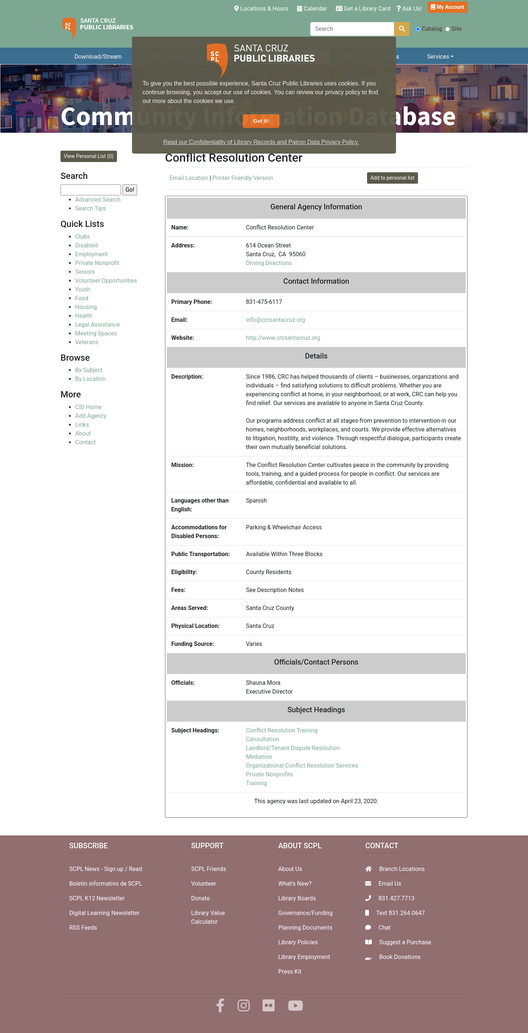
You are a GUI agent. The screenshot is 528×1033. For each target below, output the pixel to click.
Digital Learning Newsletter (104, 912)
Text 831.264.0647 (400, 912)
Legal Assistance (97, 324)
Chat (384, 927)
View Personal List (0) (89, 156)
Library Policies (298, 942)
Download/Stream (98, 56)
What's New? (295, 883)
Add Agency (90, 415)
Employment (91, 254)
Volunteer (203, 883)
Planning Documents (305, 927)
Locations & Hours (262, 8)
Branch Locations (402, 868)
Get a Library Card (363, 8)
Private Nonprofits (269, 774)
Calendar (312, 8)
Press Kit (290, 971)
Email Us (389, 883)
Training (256, 783)
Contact (85, 442)
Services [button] (438, 56)
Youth (82, 289)
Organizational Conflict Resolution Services (302, 765)
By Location (90, 378)
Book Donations (400, 956)
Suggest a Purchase (405, 942)
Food (81, 298)
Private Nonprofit (97, 263)
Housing (86, 307)
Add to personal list (392, 178)
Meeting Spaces (96, 333)
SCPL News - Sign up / (99, 868)
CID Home (88, 407)
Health (83, 315)
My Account (447, 7)
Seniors (85, 271)
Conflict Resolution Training (282, 730)
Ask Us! (409, 8)
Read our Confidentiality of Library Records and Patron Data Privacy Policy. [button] (261, 142)
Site (453, 28)
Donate (200, 898)
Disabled (86, 245)
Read (135, 868)
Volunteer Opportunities (106, 280)
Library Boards (297, 898)
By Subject (89, 370)
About (83, 433)
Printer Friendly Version (242, 177)
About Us (290, 868)
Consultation (262, 739)
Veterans (86, 342)
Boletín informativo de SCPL (105, 883)
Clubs (82, 236)
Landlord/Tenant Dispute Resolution (293, 748)
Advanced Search (98, 199)
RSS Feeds (83, 927)
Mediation (259, 756)
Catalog (428, 28)
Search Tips (90, 208)
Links (82, 424)
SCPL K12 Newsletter (97, 898)
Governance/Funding (305, 912)
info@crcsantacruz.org (275, 319)
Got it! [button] (261, 121)
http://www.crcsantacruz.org (283, 337)
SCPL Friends (208, 868)
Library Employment (304, 956)
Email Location (188, 177)
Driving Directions (269, 263)
